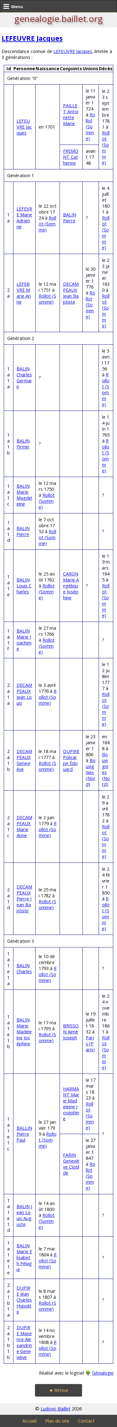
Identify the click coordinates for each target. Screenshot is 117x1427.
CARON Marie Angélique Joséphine (71, 586)
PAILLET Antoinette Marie (70, 114)
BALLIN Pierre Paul (24, 1134)
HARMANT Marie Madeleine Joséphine (71, 1104)
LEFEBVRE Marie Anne (24, 293)
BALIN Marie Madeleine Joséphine (24, 1032)
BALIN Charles (24, 968)
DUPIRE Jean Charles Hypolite (24, 1300)
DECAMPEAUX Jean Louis (24, 694)
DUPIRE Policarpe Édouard (71, 760)
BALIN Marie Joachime (24, 640)
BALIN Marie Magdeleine (24, 495)
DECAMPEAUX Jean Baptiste (71, 293)
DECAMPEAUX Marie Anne (24, 826)
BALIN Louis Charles (24, 586)
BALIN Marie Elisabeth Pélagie (24, 1257)
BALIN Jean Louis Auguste (24, 1215)
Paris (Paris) (90, 1044)
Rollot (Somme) (90, 126)
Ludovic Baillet (56, 1409)
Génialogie (103, 1373)
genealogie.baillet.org (58, 18)
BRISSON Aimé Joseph (71, 1032)
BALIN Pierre (69, 218)
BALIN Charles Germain (24, 378)
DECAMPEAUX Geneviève (24, 760)
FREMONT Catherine (70, 157)
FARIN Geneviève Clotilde (71, 1164)
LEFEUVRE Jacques (32, 38)
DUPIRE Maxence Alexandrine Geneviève (24, 1342)
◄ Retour (58, 1390)
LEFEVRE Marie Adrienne (24, 218)
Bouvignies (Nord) (90, 772)
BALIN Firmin (23, 444)
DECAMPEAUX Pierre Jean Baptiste (24, 899)
